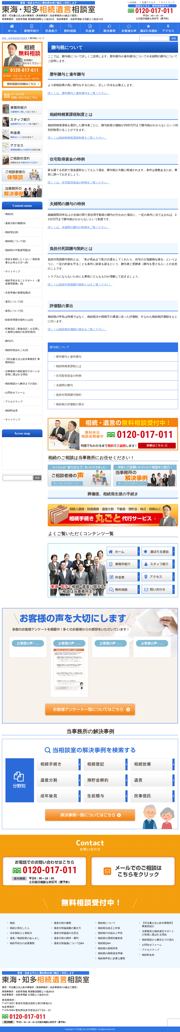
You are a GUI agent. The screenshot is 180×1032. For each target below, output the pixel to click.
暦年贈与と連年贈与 (68, 356)
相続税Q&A (104, 943)
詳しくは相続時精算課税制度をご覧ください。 (77, 137)
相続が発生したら (20, 928)
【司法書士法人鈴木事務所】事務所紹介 (22, 361)
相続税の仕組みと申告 (110, 933)
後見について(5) (14, 310)
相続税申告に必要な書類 (111, 958)
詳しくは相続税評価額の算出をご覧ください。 (77, 329)
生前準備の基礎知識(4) (17, 292)
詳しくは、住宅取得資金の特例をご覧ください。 (79, 182)
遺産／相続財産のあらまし (24, 938)
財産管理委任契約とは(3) (19, 319)
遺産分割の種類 (62, 922)
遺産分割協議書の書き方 (67, 928)
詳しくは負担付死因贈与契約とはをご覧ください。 (80, 284)
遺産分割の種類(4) (15, 223)
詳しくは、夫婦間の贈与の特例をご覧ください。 (79, 227)
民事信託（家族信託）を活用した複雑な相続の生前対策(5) (22, 330)
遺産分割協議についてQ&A (69, 943)
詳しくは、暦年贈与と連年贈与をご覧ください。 (79, 93)
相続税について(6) (15, 241)
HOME (133, 2)
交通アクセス (149, 2)
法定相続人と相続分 (21, 933)
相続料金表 (11, 410)
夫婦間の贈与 (64, 385)
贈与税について (59, 347)
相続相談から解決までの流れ (21, 383)
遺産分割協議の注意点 (66, 933)
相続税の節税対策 (108, 948)
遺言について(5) (14, 301)
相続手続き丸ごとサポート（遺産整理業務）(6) (22, 282)
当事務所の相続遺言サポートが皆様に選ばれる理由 (22, 373)
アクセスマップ (14, 401)
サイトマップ (168, 2)
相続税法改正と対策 (109, 928)
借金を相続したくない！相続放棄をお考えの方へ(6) (22, 261)
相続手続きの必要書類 (22, 943)
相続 (12, 922)
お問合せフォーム (15, 392)
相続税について (106, 922)
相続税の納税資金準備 (110, 953)
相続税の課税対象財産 (110, 938)
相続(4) (9, 214)
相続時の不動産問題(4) (17, 250)
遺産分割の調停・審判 (66, 938)
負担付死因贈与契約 (68, 394)
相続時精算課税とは (68, 366)
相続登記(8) (11, 232)
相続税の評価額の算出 (70, 404)
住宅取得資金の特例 (68, 375)
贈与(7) (9, 340)
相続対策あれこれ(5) (16, 350)
